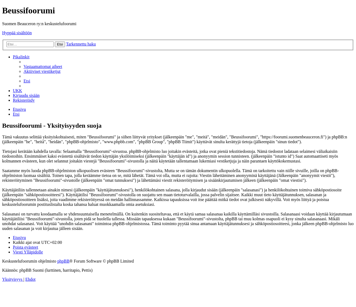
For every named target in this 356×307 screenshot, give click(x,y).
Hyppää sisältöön (17, 33)
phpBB (63, 261)
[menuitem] (43, 66)
